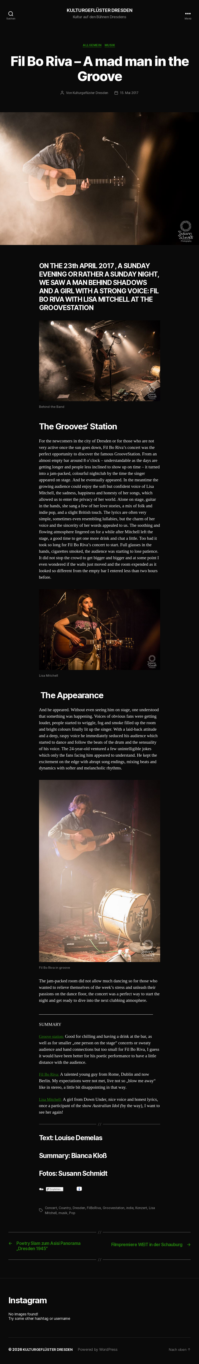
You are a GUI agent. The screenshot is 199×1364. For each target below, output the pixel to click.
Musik (111, 46)
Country (65, 1209)
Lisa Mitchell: (51, 1100)
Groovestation (115, 1209)
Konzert (143, 1209)
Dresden (79, 1209)
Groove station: (52, 1037)
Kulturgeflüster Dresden (90, 94)
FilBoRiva (95, 1209)
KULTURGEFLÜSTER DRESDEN (99, 10)
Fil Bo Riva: (50, 1075)
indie (131, 1209)
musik (63, 1214)
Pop (72, 1214)
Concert (51, 1209)
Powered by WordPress (102, 1352)
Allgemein (92, 46)
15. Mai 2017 (129, 94)
